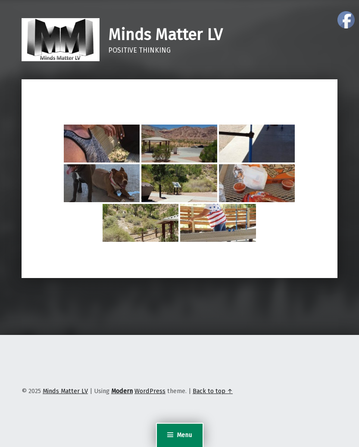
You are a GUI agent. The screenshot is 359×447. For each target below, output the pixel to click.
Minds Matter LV (165, 34)
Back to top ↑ (213, 391)
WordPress (149, 391)
